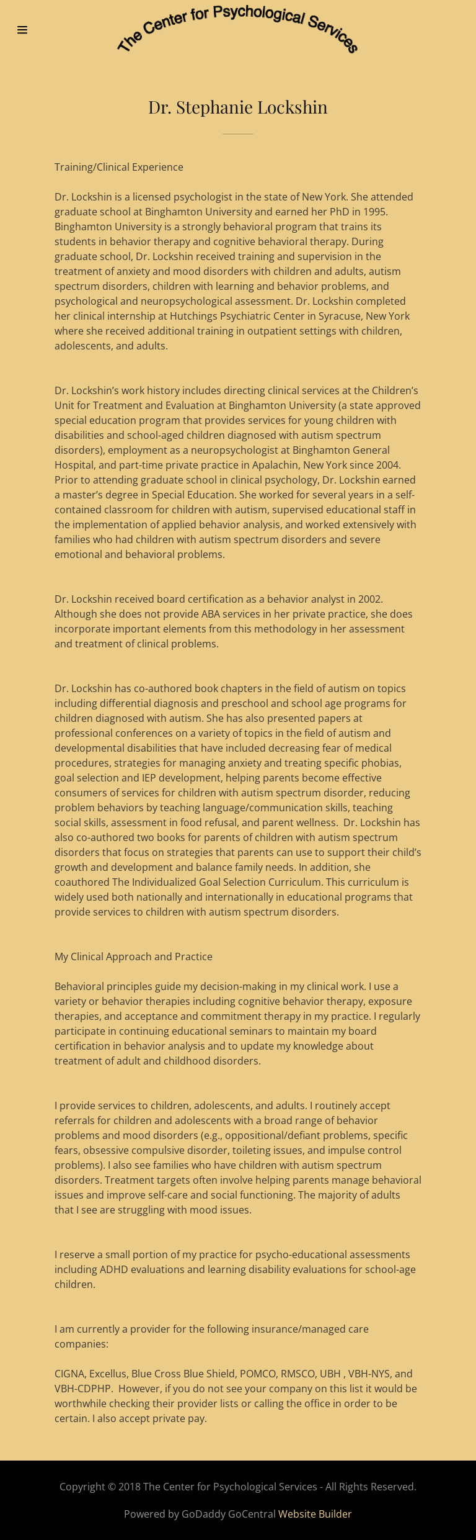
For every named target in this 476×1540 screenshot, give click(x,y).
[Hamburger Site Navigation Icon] (35, 29)
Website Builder (315, 1514)
